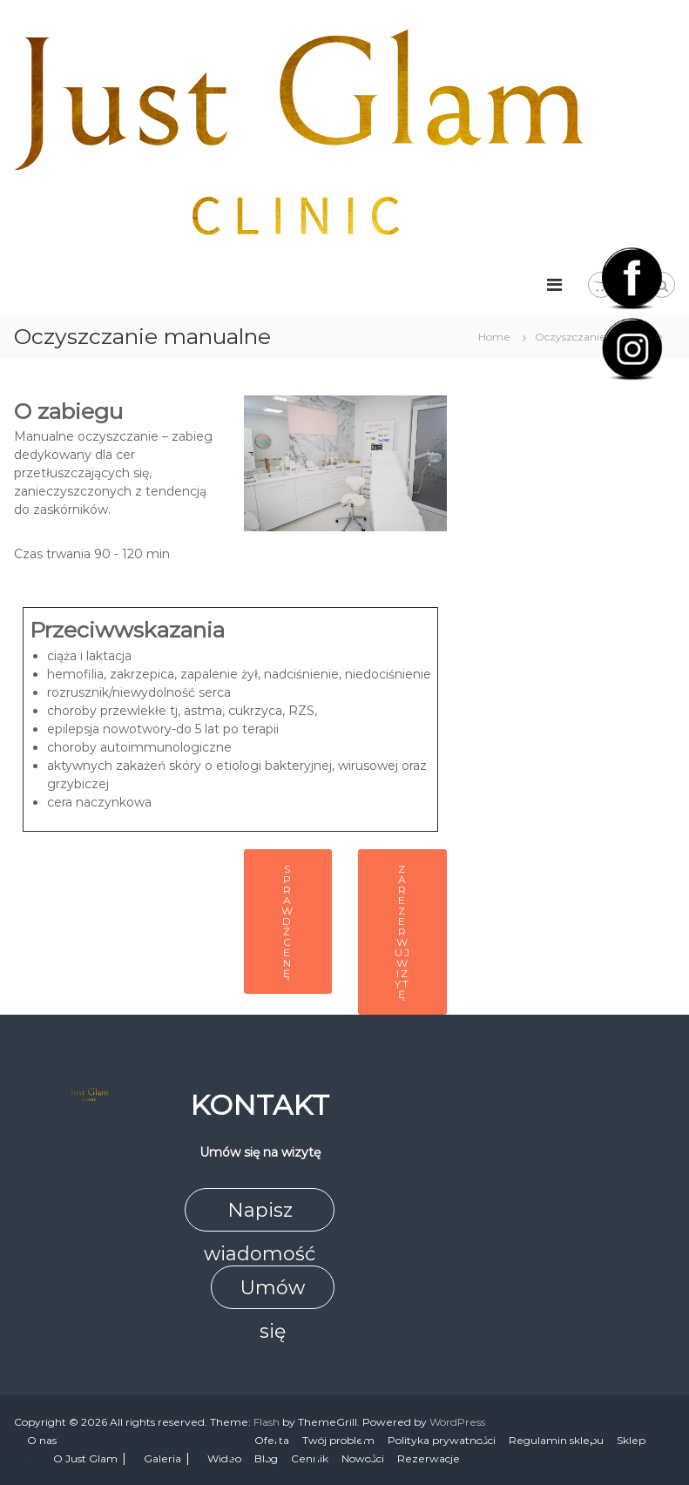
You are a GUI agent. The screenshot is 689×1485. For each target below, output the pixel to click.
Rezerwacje (428, 1458)
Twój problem (338, 1440)
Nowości (362, 1458)
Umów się (272, 1292)
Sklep (631, 1440)
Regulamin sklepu (556, 1440)
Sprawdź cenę (287, 921)
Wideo (224, 1458)
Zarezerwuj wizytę (403, 931)
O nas (42, 1440)
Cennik (309, 1458)
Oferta (271, 1440)
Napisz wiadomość (259, 1215)
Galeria (162, 1458)
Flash (266, 1421)
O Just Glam (85, 1458)
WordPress (457, 1421)
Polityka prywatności (442, 1440)
